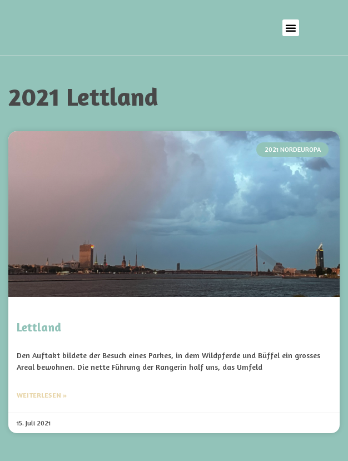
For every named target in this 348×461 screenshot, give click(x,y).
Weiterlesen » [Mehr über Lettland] (42, 395)
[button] (290, 27)
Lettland (39, 327)
